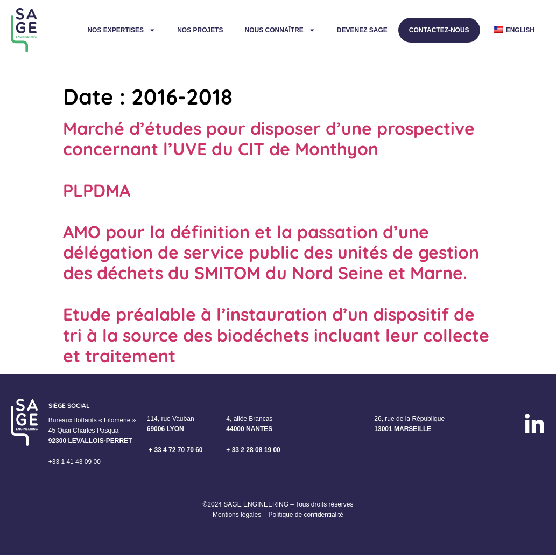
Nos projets (200, 30)
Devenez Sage (362, 30)
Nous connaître (279, 30)
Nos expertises (121, 30)
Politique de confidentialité (305, 514)
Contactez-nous (439, 30)
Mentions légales (237, 514)
